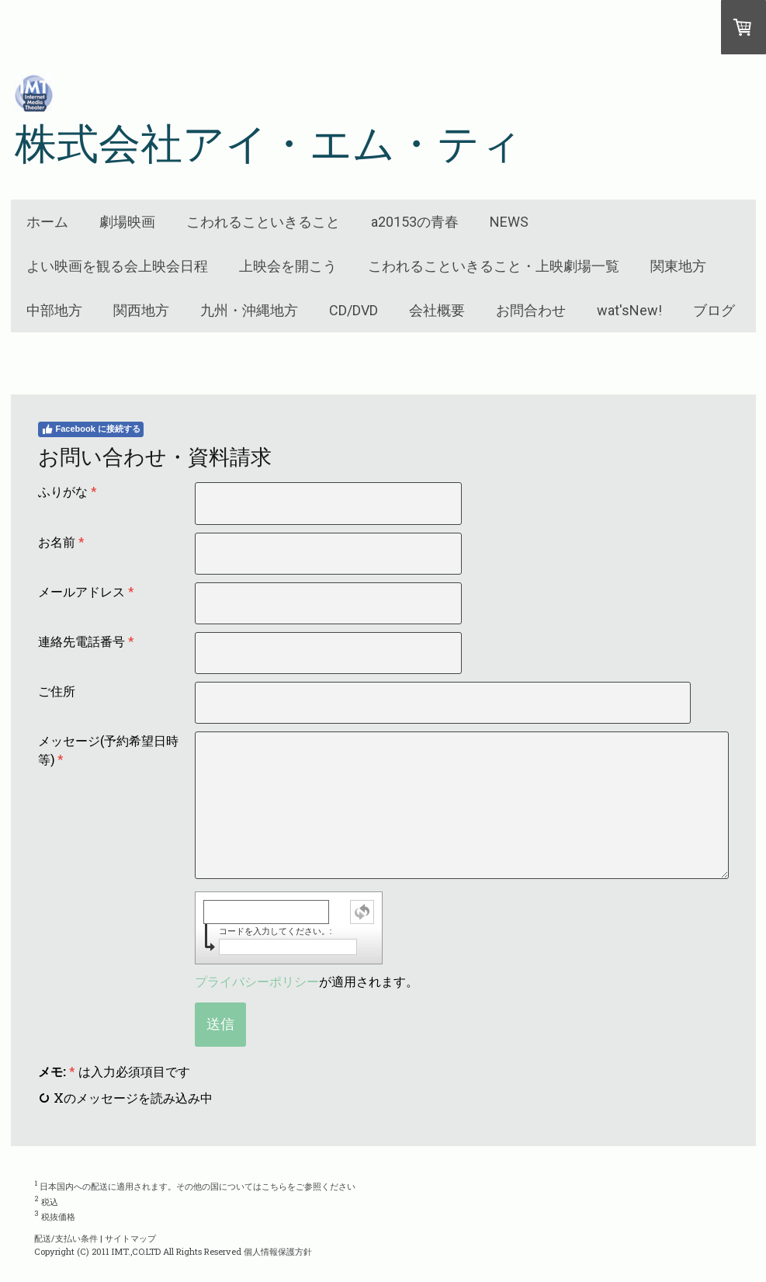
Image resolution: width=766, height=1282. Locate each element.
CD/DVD (353, 310)
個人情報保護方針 (278, 1251)
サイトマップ (130, 1238)
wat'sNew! (629, 310)
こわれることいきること (263, 222)
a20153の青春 (415, 222)
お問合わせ (531, 310)
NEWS (509, 222)
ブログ (714, 310)
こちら (274, 1186)
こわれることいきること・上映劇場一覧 (493, 266)
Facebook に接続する (90, 429)
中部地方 (54, 310)
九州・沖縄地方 (249, 310)
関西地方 (141, 310)
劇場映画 (127, 222)
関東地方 (678, 266)
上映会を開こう (288, 266)
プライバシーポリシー (257, 981)
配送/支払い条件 (66, 1238)
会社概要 (437, 310)
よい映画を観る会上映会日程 (117, 266)
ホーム (47, 222)
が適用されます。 (306, 981)
